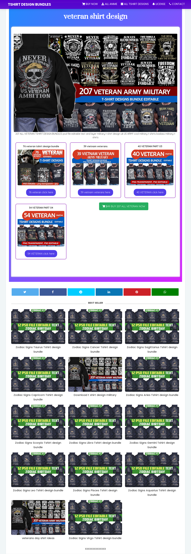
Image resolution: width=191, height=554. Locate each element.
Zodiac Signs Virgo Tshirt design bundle (95, 538)
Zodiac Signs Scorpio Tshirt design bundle (38, 445)
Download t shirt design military (95, 395)
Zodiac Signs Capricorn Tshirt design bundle (38, 397)
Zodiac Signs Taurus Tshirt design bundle (38, 349)
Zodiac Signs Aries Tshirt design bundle (152, 395)
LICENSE (159, 4)
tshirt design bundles (29, 4)
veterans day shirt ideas (38, 538)
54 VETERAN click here (41, 253)
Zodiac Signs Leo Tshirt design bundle (38, 490)
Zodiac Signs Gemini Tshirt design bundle (152, 445)
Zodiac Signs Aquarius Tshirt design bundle (152, 493)
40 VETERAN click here (150, 192)
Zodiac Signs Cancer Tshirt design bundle (95, 349)
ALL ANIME (109, 4)
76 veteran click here (41, 192)
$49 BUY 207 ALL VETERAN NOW (123, 206)
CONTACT (177, 4)
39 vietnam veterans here (95, 192)
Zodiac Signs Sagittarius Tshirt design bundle (152, 349)
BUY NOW (89, 4)
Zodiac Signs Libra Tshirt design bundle (95, 443)
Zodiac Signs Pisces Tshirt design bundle (95, 493)
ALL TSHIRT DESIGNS (134, 4)
